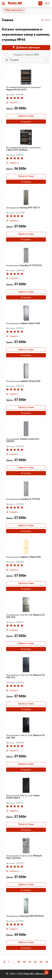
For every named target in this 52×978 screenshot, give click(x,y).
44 (46, 962)
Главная (7, 20)
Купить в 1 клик (26, 116)
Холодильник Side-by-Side (25, 616)
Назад (45, 20)
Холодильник (23, 207)
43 (41, 962)
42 (35, 962)
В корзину (26, 121)
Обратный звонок (14, 10)
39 (18, 962)
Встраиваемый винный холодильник (23, 88)
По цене (12, 60)
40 (24, 962)
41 (30, 962)
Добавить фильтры (26, 48)
